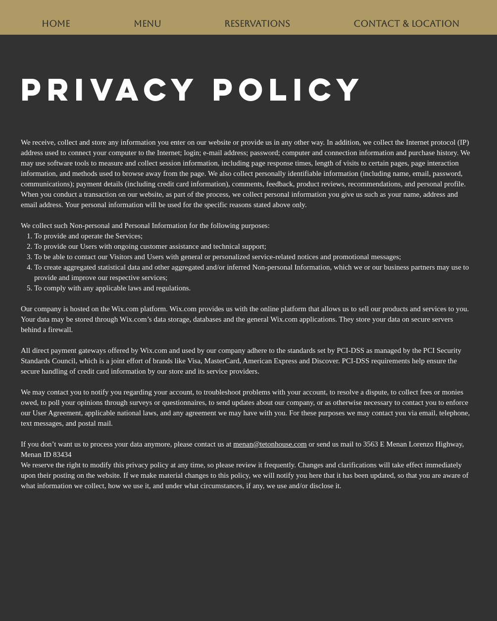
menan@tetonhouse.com (269, 444)
